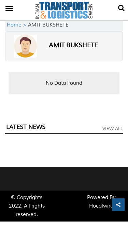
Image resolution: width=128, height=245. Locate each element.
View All (112, 128)
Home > (17, 25)
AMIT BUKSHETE (73, 45)
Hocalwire (101, 206)
